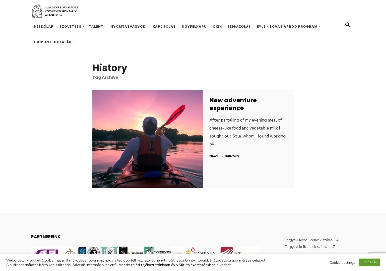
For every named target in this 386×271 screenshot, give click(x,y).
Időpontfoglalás (52, 42)
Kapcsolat (164, 26)
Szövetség (71, 26)
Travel (214, 156)
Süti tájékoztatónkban (197, 264)
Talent (96, 26)
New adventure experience (233, 104)
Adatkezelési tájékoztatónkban (144, 264)
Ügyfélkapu (194, 26)
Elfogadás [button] (369, 262)
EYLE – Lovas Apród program (287, 26)
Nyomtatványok (128, 26)
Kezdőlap (44, 26)
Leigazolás (239, 26)
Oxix (217, 26)
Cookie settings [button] (342, 262)
